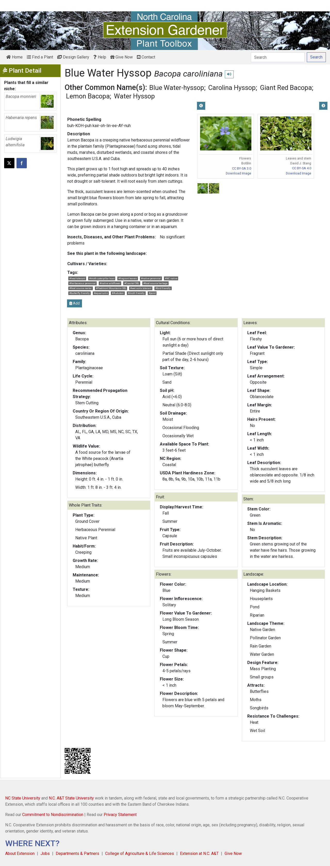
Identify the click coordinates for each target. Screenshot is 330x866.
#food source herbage (155, 283)
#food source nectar (80, 288)
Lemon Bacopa (88, 96)
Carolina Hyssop (232, 87)
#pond (152, 293)
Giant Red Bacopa (286, 87)
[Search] (278, 57)
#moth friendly (136, 293)
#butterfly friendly (79, 293)
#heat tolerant (77, 278)
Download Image (238, 173)
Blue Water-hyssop (176, 87)
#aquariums (101, 293)
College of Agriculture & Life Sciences (139, 853)
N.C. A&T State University (71, 798)
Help (99, 57)
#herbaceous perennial (82, 283)
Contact (146, 57)
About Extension (20, 853)
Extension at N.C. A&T (199, 853)
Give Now (121, 57)
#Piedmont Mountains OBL (111, 288)
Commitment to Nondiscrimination (52, 814)
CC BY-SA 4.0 (301, 168)
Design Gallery (73, 57)
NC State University (22, 798)
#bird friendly (163, 288)
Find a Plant (40, 57)
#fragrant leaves (127, 278)
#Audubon (118, 293)
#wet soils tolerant (140, 288)
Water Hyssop (134, 96)
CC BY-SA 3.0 (241, 168)
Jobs (45, 853)
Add (74, 303)
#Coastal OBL (131, 283)
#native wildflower (110, 283)
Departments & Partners (77, 853)
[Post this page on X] (9, 163)
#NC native (171, 278)
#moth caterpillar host (101, 278)
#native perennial (151, 278)
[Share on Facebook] (21, 163)
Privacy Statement (120, 814)
